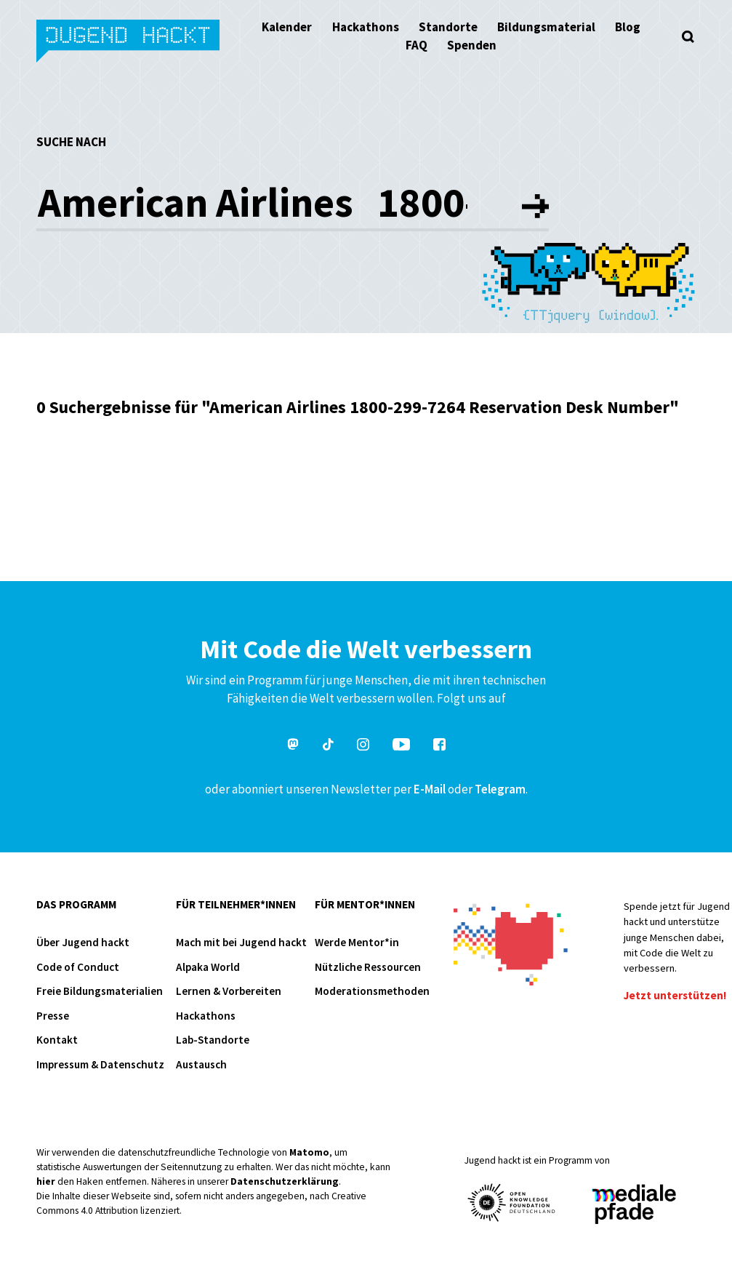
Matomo (309, 1152)
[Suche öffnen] (688, 36)
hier (45, 1181)
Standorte (448, 27)
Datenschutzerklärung (284, 1181)
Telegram (500, 789)
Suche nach (71, 142)
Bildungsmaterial (546, 27)
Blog (627, 27)
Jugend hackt (129, 42)
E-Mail (430, 789)
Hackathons (365, 27)
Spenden (471, 45)
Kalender (287, 27)
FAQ (416, 45)
